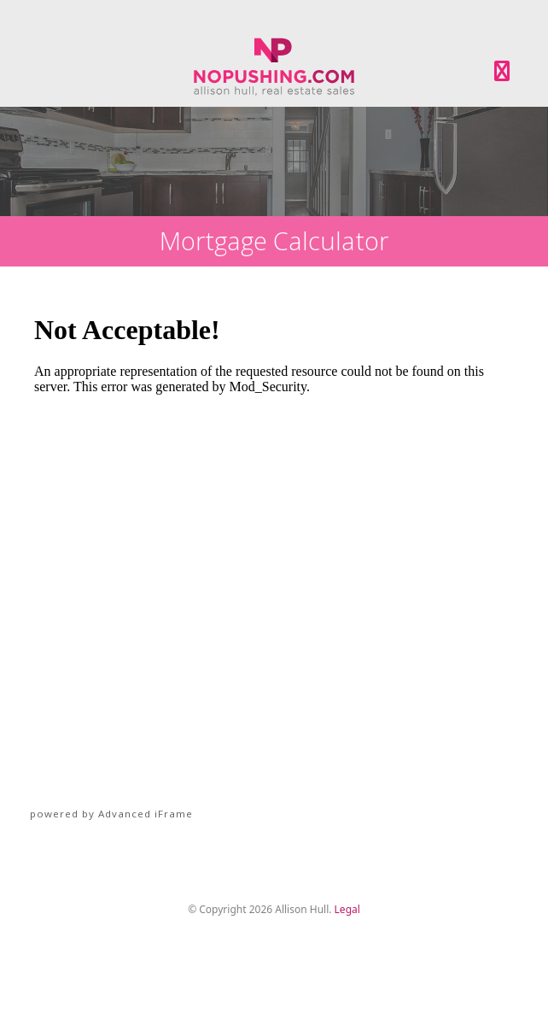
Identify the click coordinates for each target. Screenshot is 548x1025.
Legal (347, 909)
